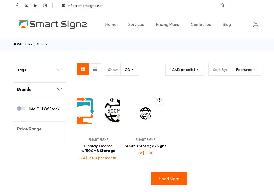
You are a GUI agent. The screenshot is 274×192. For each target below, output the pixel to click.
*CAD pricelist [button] (183, 69)
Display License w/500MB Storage (98, 148)
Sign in (256, 24)
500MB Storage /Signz (145, 145)
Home (18, 44)
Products (37, 44)
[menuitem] (111, 24)
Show (113, 69)
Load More (169, 178)
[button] (222, 5)
